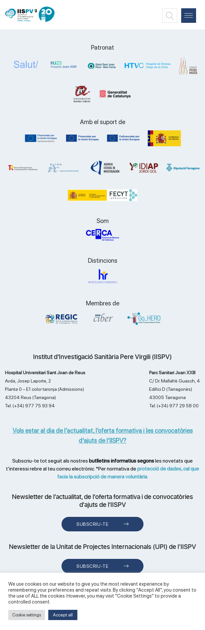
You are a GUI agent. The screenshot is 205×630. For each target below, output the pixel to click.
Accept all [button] (63, 614)
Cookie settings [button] (26, 614)
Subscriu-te (92, 524)
